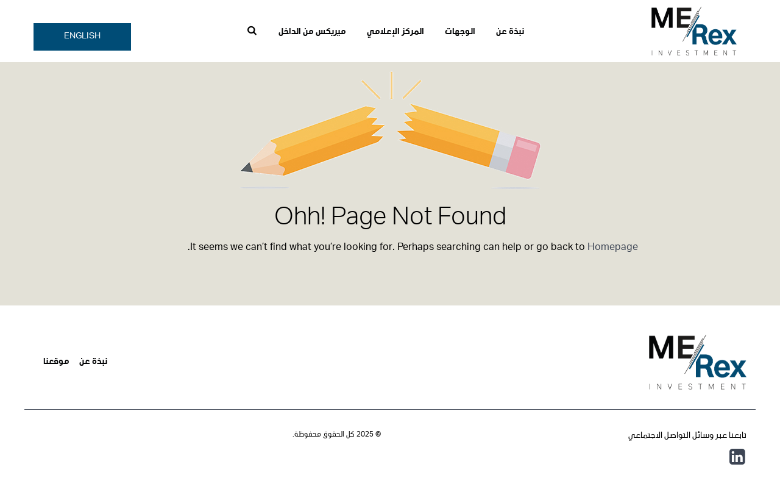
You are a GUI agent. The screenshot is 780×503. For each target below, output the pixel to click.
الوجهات (460, 32)
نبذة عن (510, 32)
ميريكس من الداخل (312, 32)
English (82, 36)
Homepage (612, 248)
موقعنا (56, 362)
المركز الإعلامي (395, 32)
